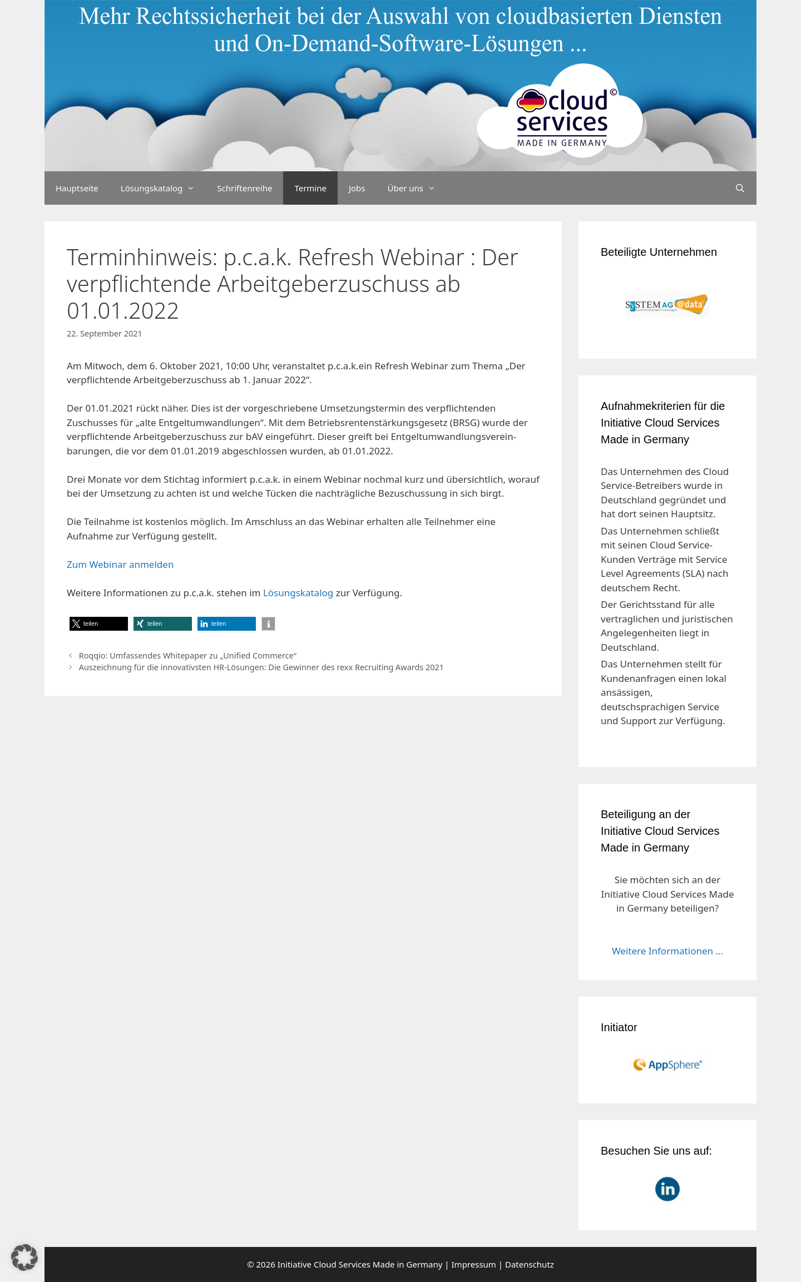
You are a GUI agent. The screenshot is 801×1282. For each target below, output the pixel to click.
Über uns (417, 188)
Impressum (474, 1264)
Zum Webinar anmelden (120, 564)
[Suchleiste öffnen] (740, 188)
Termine (310, 188)
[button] (99, 624)
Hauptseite (77, 188)
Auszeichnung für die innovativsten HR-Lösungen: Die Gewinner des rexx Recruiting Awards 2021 (261, 667)
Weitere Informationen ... (667, 950)
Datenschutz (529, 1264)
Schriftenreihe (244, 188)
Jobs (357, 188)
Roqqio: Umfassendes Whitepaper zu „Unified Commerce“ (187, 655)
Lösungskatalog (163, 188)
